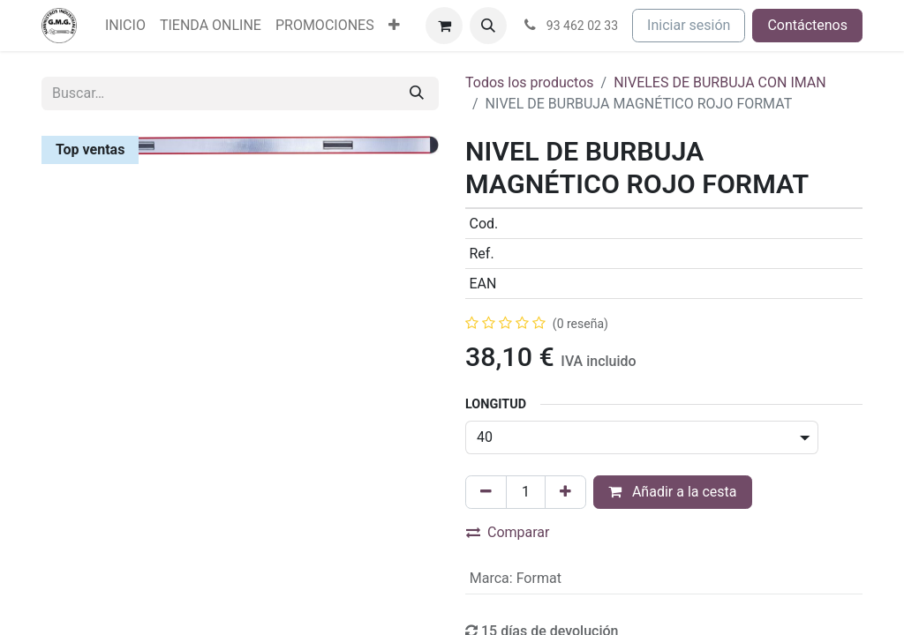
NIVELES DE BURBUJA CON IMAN (720, 82)
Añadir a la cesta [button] (672, 491)
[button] (488, 25)
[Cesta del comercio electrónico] (444, 25)
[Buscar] (417, 93)
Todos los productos (529, 82)
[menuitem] (125, 25)
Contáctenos (807, 25)
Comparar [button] (508, 532)
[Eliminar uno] (486, 492)
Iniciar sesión (688, 25)
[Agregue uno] (565, 492)
